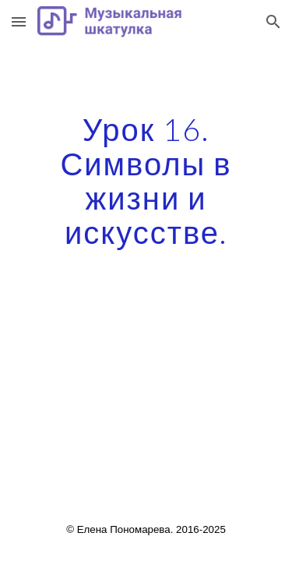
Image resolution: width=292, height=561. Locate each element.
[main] (146, 181)
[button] (18, 21)
